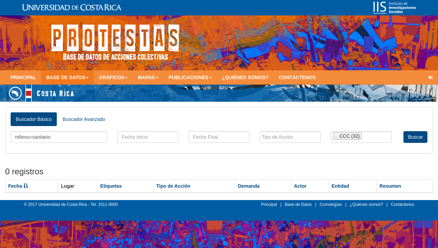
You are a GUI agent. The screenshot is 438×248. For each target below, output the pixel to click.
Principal (23, 77)
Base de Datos (298, 204)
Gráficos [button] (113, 77)
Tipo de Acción (173, 186)
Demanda (248, 186)
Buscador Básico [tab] (34, 119)
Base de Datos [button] (67, 77)
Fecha (18, 186)
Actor (300, 186)
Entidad (340, 186)
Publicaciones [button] (190, 77)
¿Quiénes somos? (245, 77)
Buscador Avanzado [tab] (84, 119)
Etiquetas (111, 186)
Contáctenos (297, 77)
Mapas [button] (148, 77)
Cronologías (331, 204)
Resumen (390, 186)
